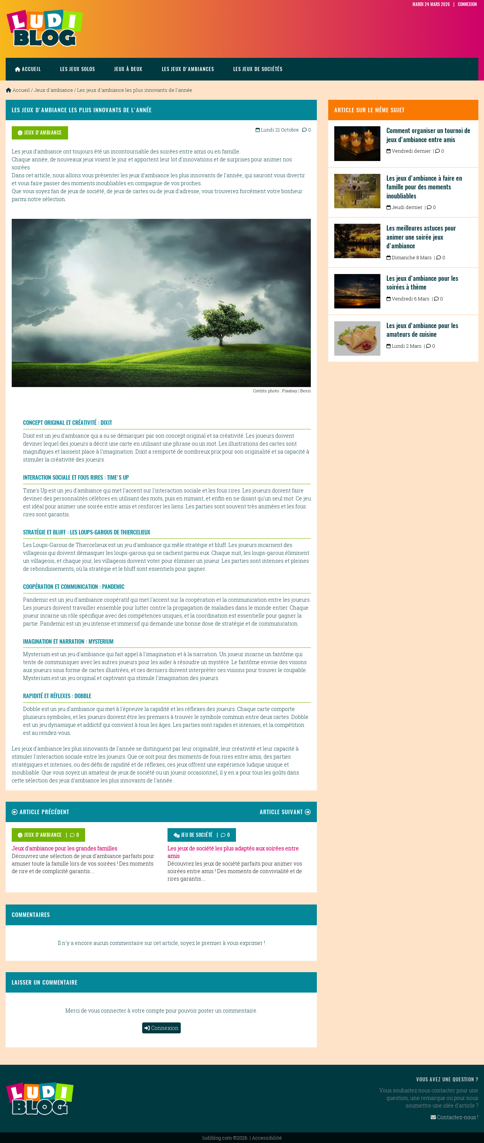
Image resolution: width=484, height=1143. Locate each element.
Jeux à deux (128, 69)
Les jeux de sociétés (257, 69)
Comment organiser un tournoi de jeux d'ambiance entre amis (428, 135)
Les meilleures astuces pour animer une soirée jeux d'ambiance (421, 237)
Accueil (28, 69)
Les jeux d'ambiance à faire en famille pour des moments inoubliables (424, 187)
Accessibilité (267, 1138)
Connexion (161, 1027)
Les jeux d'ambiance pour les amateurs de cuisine (422, 330)
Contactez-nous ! (454, 1117)
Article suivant (285, 812)
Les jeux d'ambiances (188, 69)
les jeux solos (77, 69)
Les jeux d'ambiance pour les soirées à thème (422, 282)
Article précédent (40, 812)
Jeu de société (193, 835)
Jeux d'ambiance (53, 90)
